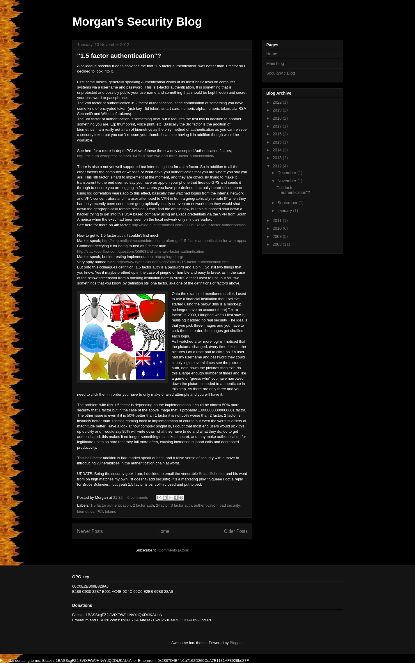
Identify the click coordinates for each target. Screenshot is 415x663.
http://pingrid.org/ (169, 256)
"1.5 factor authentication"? (119, 55)
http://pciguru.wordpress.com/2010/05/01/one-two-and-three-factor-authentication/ (145, 156)
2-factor (162, 505)
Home (163, 531)
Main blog (275, 63)
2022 (278, 102)
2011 (278, 220)
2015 (278, 142)
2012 (278, 166)
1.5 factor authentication (111, 505)
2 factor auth (143, 505)
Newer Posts (90, 531)
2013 (278, 157)
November (287, 180)
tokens (110, 511)
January (285, 210)
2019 (278, 110)
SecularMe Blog (280, 73)
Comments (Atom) (174, 550)
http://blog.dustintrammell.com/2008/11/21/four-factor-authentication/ (189, 225)
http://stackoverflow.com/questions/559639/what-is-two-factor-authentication (140, 251)
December (287, 172)
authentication (205, 505)
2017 (278, 126)
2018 (278, 118)
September (287, 202)
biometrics (85, 511)
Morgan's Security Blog (137, 21)
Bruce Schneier (212, 473)
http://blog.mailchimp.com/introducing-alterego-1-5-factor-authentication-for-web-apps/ (174, 240)
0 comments (137, 497)
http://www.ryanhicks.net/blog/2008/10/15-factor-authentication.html (173, 262)
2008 (278, 244)
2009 (278, 236)
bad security (229, 505)
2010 (278, 228)
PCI (99, 511)
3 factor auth (181, 505)
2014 (278, 150)
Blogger (236, 643)
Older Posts (236, 531)
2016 (278, 134)
